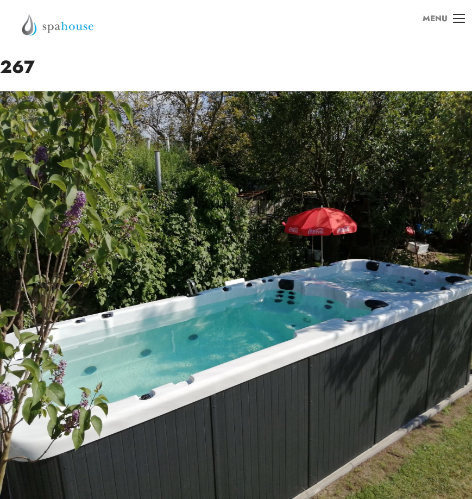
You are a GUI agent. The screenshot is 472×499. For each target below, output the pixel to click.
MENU (439, 27)
